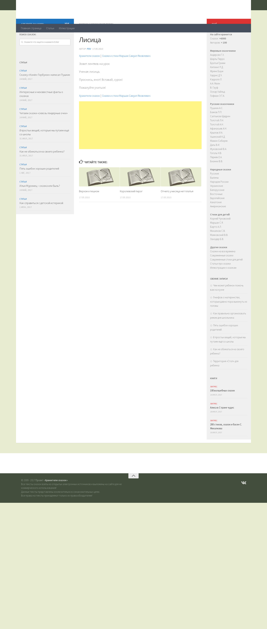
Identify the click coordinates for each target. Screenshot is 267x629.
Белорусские (217, 203)
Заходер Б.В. (217, 252)
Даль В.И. (215, 158)
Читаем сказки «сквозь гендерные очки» (43, 127)
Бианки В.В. (216, 175)
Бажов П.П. (216, 125)
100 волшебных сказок (222, 404)
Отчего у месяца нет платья (177, 204)
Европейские (217, 211)
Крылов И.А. (216, 146)
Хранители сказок (49, 11)
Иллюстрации (67, 28)
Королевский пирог (132, 204)
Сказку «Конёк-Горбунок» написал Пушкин (44, 88)
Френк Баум (216, 84)
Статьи (50, 28)
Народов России (219, 195)
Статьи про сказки (220, 277)
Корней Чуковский (220, 232)
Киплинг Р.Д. (216, 80)
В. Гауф (214, 101)
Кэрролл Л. (216, 93)
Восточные (216, 207)
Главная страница (31, 28)
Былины (214, 191)
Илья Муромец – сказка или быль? (39, 199)
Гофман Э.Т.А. (217, 109)
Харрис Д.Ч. (216, 89)
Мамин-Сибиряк (219, 154)
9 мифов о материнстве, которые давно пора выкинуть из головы (228, 315)
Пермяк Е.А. (216, 170)
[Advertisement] (140, 138)
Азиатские (216, 215)
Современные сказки (221, 269)
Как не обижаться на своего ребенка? (42, 165)
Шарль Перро (217, 72)
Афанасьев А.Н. (218, 142)
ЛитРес (213, 400)
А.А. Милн (215, 97)
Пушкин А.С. (216, 121)
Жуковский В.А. (218, 162)
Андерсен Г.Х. (217, 68)
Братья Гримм (217, 76)
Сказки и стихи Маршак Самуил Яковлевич (135, 69)
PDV (89, 62)
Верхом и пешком (90, 204)
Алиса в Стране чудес (222, 421)
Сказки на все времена (222, 265)
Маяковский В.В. (219, 248)
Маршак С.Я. (216, 236)
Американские (218, 220)
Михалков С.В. (217, 244)
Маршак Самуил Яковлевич (97, 37)
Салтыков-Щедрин (220, 129)
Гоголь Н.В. (216, 166)
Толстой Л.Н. (217, 134)
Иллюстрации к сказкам (223, 281)
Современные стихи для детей (226, 273)
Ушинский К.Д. (217, 150)
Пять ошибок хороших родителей (39, 182)
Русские (214, 187)
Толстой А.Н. (217, 138)
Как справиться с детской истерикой (41, 216)
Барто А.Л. (216, 240)
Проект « (51, 493)
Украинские (216, 199)
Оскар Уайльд (217, 105)
